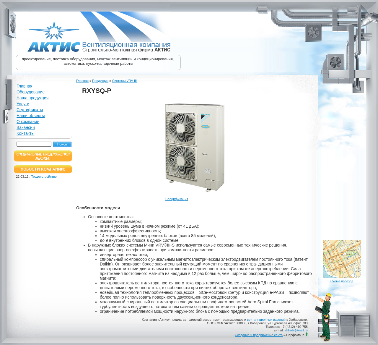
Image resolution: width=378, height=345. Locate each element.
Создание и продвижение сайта (259, 335)
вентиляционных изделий (266, 319)
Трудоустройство (44, 176)
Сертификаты (30, 109)
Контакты (25, 133)
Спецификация (176, 199)
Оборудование (31, 92)
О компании (28, 121)
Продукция (100, 80)
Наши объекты (31, 115)
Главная (24, 86)
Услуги (23, 103)
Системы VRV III (124, 80)
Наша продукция (32, 97)
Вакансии (26, 127)
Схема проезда (341, 281)
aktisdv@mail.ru (296, 330)
